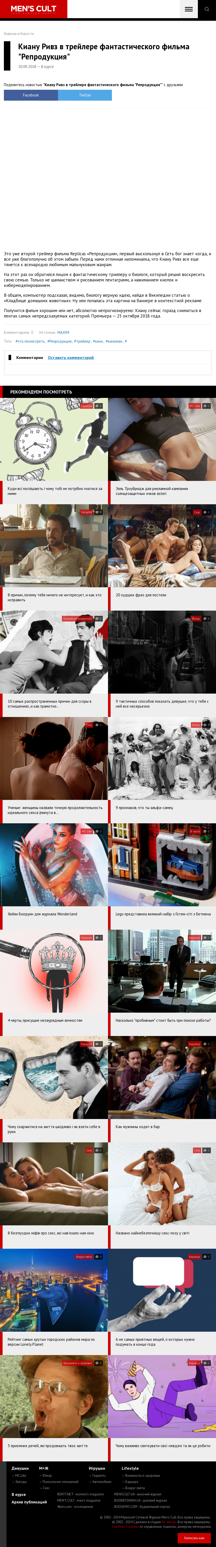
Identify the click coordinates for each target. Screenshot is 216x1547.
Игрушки (97, 1468)
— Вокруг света (133, 1488)
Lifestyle (130, 1468)
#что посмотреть (30, 341)
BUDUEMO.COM (142, 1506)
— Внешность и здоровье (141, 1475)
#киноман (114, 341)
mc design (169, 1522)
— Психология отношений (58, 1482)
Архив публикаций (29, 1501)
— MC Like (19, 1475)
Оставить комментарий (71, 357)
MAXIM (63, 332)
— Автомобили (100, 1482)
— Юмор (45, 1475)
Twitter (82, 95)
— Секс (44, 1488)
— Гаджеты (97, 1475)
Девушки (20, 1468)
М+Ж (43, 1468)
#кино (98, 341)
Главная (10, 33)
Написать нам (194, 1538)
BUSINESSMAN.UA (140, 1500)
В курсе (19, 1494)
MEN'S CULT (78, 1500)
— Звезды (19, 1482)
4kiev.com (75, 1506)
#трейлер (82, 341)
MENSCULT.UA (137, 1494)
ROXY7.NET (80, 1494)
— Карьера (130, 1482)
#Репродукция (59, 341)
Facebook (30, 95)
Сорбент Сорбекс (125, 1526)
